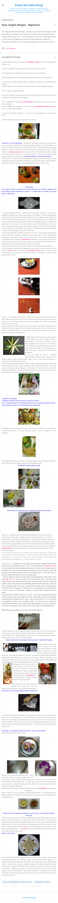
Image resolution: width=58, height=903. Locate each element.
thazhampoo (26, 239)
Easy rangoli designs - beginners (21, 24)
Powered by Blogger (29, 898)
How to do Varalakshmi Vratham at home (17, 882)
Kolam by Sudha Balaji (29, 5)
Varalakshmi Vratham (42, 882)
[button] (55, 24)
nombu (10, 250)
